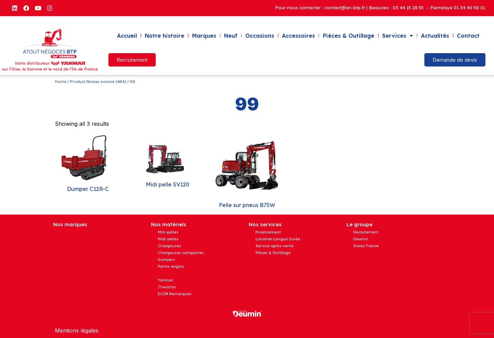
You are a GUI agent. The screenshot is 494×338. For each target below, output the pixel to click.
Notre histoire (164, 35)
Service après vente (275, 245)
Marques (204, 35)
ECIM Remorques (174, 293)
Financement (268, 232)
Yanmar (165, 280)
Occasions (259, 35)
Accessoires (298, 35)
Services (397, 35)
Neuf (230, 35)
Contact (468, 35)
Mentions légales (76, 330)
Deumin (360, 239)
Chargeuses (169, 245)
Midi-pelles (168, 239)
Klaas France (366, 245)
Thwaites (167, 287)
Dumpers (166, 259)
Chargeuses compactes (181, 252)
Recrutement (366, 232)
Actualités (435, 35)
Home (61, 81)
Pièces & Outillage (348, 35)
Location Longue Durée (278, 239)
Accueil (127, 35)
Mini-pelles (168, 232)
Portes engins (171, 266)
